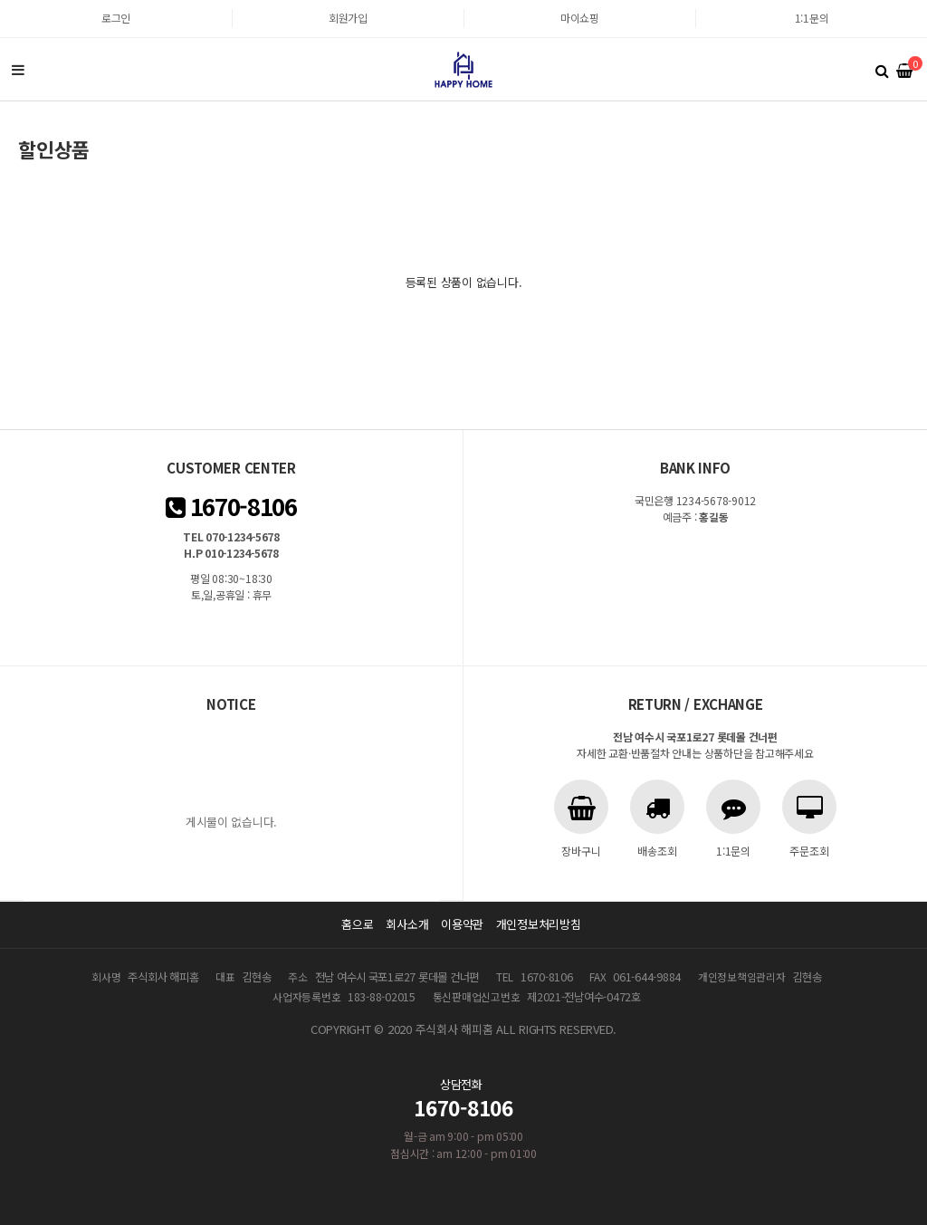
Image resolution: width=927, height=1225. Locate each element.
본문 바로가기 (0, 0)
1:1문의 (812, 17)
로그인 (115, 17)
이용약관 (462, 924)
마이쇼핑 (579, 17)
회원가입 (348, 17)
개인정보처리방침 (538, 924)
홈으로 (357, 924)
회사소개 (407, 924)
